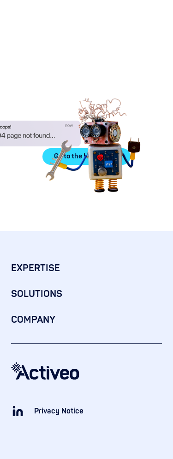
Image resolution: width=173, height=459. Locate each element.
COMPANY (33, 319)
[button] (156, 16)
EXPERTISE (35, 268)
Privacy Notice (59, 411)
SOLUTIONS (36, 294)
